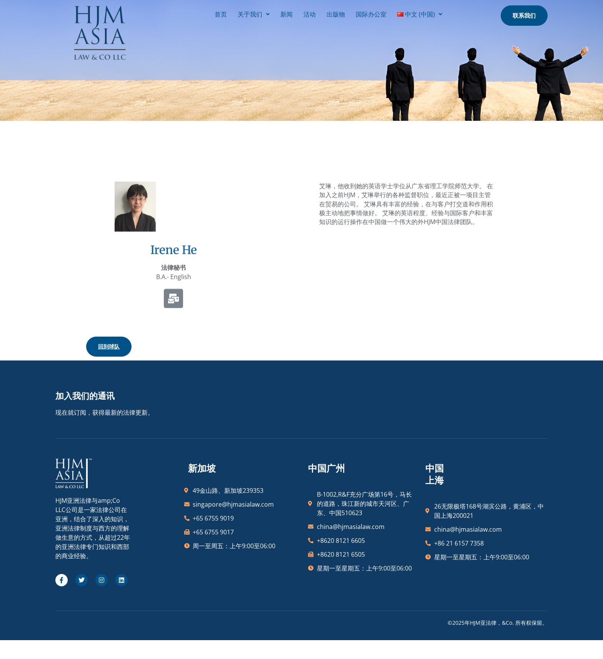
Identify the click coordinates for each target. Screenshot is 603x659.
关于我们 (230, 12)
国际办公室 (347, 12)
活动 (286, 12)
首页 (197, 12)
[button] (230, 13)
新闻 (263, 12)
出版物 (312, 12)
